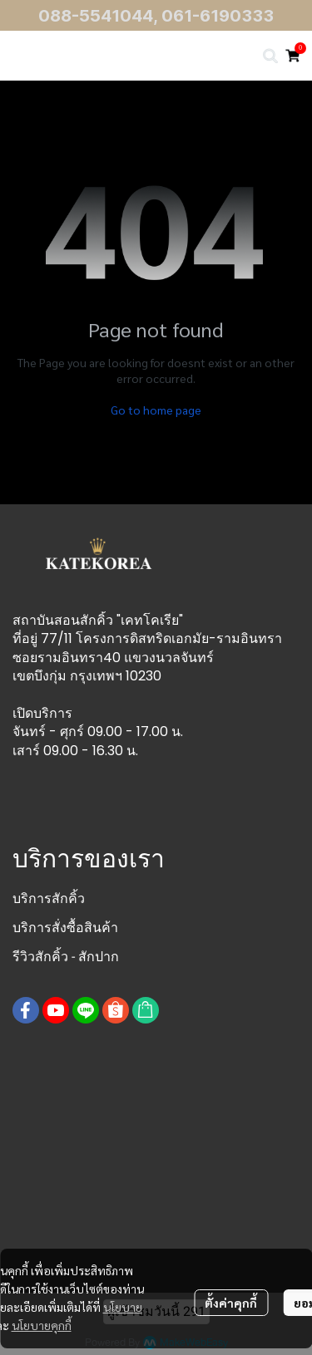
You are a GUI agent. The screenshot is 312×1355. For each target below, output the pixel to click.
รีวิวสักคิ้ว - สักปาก (65, 957)
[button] (270, 55)
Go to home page (156, 409)
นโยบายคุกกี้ (42, 1325)
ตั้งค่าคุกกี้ (231, 1302)
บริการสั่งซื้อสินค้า (65, 927)
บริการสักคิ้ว (48, 898)
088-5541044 (95, 16)
